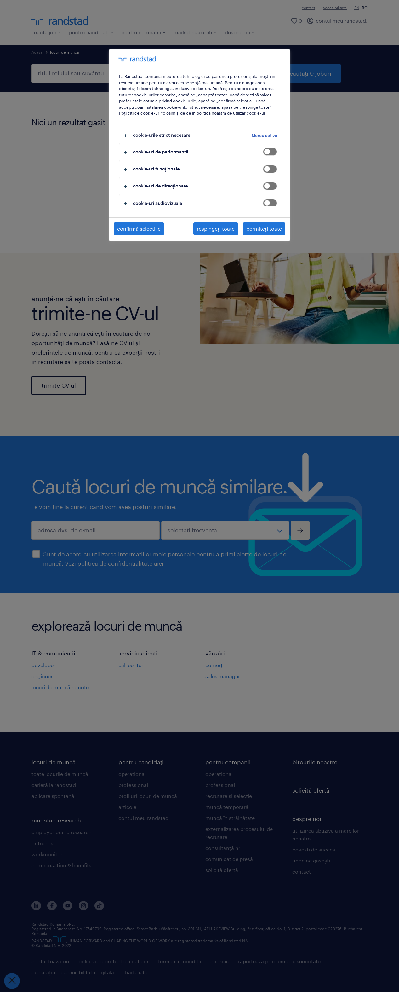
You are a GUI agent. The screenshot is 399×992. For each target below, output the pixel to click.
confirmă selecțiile (139, 229)
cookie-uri (256, 113)
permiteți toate (264, 229)
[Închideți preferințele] (12, 981)
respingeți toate (216, 229)
